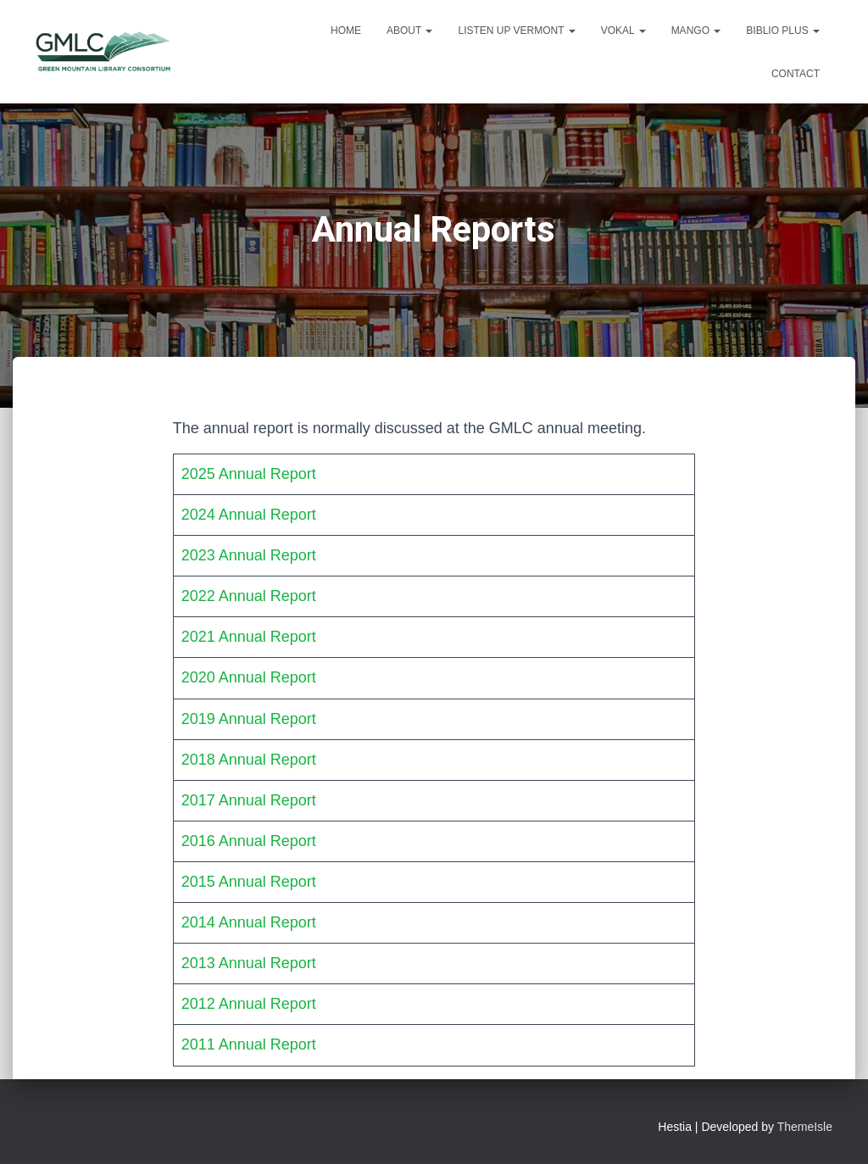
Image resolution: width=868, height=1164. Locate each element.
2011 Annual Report (248, 1044)
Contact (795, 74)
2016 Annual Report (248, 841)
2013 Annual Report (248, 963)
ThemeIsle (804, 1126)
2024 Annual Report (248, 514)
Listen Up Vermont (516, 30)
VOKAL (623, 30)
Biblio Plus (783, 30)
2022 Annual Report (248, 596)
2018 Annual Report (248, 759)
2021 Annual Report (248, 636)
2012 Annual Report (248, 1003)
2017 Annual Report (248, 800)
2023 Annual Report (248, 555)
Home (346, 30)
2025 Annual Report (248, 473)
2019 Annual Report (248, 718)
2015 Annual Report (248, 881)
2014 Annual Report (248, 922)
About (409, 30)
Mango (696, 30)
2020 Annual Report (248, 677)
